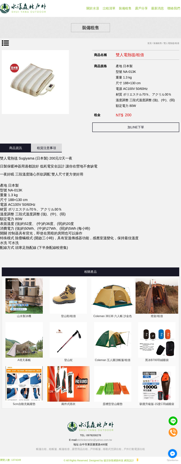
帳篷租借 (64, 449)
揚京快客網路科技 (113, 460)
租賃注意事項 (46, 148)
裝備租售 (125, 8)
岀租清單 (109, 8)
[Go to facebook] (172, 453)
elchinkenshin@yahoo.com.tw (94, 439)
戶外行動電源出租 (134, 449)
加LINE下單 (135, 127)
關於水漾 (92, 8)
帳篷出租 (41, 449)
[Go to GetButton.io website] (172, 460)
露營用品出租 (80, 449)
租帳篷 (53, 449)
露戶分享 (141, 8)
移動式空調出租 (112, 449)
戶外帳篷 (95, 449)
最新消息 (157, 8)
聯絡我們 (173, 8)
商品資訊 (15, 148)
